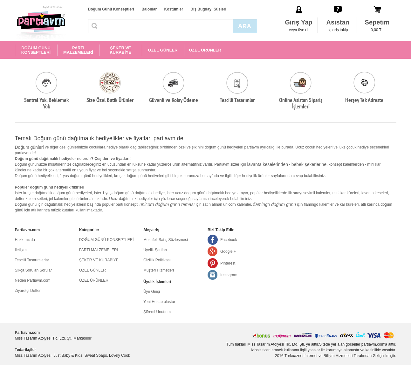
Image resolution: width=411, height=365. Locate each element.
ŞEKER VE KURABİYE (120, 50)
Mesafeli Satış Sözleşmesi (165, 240)
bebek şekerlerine (309, 164)
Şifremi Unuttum (157, 312)
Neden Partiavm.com (33, 280)
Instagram (228, 275)
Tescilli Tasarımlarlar (32, 260)
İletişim (21, 250)
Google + (228, 251)
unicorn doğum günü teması (167, 204)
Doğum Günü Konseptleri (111, 9)
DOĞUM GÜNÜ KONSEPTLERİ (36, 50)
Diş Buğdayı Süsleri (208, 9)
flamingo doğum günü (274, 204)
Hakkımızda (25, 240)
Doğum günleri (29, 147)
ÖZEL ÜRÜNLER (205, 50)
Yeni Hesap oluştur (159, 302)
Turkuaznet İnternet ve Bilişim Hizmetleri (318, 356)
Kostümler (173, 9)
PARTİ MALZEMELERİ (78, 50)
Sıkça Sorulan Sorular (33, 270)
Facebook (228, 240)
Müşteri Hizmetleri (158, 270)
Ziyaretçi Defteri (28, 290)
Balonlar (149, 9)
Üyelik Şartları (155, 250)
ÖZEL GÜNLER (163, 50)
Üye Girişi (151, 291)
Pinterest (227, 263)
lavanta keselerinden (267, 164)
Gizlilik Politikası (157, 260)
